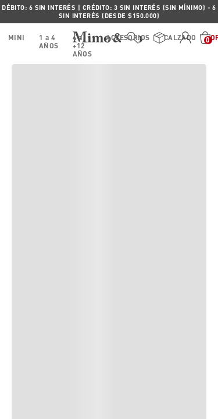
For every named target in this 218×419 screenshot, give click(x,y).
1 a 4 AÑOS (49, 40)
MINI (16, 37)
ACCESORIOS (127, 37)
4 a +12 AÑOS (82, 40)
